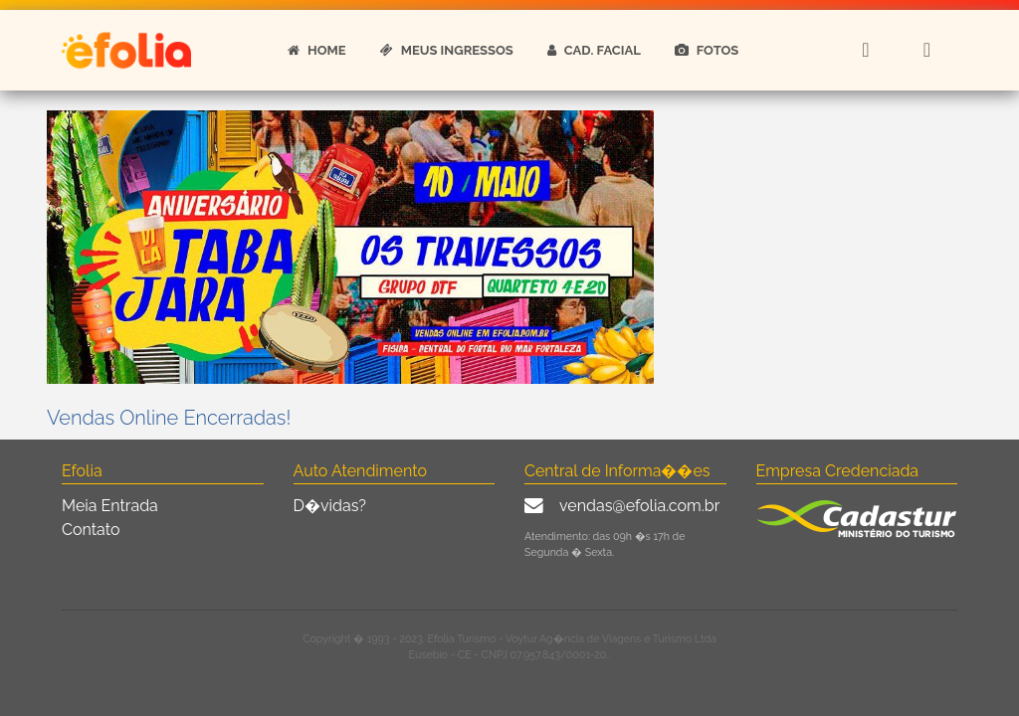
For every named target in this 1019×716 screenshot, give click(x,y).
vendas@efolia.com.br (639, 505)
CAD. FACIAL (594, 50)
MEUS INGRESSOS (446, 50)
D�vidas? (330, 505)
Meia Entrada (110, 505)
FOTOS (707, 50)
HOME (317, 50)
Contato (91, 529)
